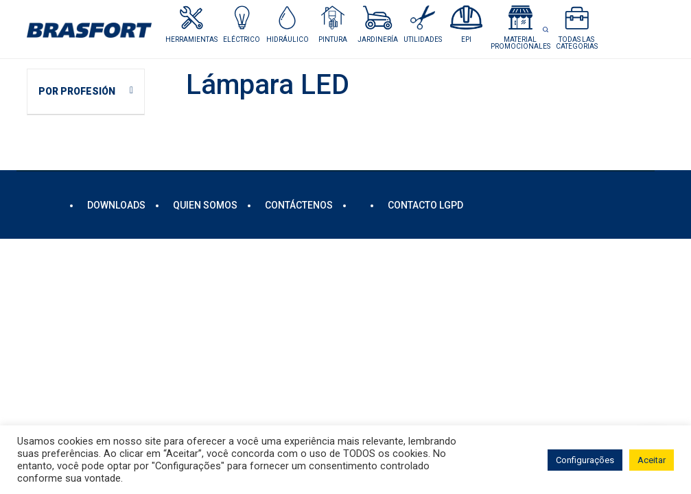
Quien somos (205, 205)
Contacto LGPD (425, 205)
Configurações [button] (585, 460)
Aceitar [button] (651, 460)
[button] (242, 24)
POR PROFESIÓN (76, 91)
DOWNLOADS (116, 205)
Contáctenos (299, 205)
